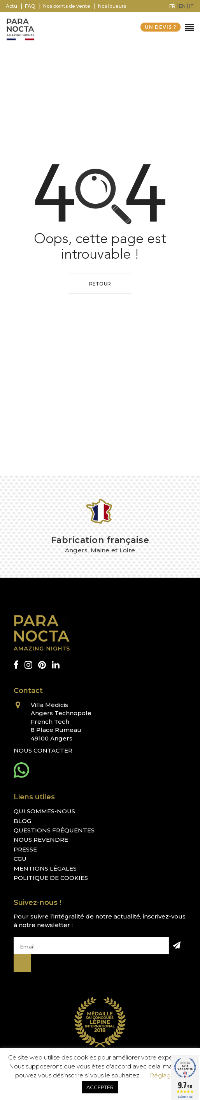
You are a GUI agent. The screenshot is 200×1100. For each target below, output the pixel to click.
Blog (22, 821)
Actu (11, 6)
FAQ (30, 6)
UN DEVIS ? (160, 27)
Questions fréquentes (54, 830)
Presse (25, 849)
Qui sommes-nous (44, 811)
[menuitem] (172, 6)
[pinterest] (42, 665)
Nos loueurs (112, 6)
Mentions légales (45, 868)
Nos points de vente (66, 6)
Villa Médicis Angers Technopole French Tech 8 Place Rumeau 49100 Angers (61, 721)
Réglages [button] (163, 1075)
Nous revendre (41, 839)
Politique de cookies (51, 877)
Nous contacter (43, 750)
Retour (100, 284)
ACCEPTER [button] (100, 1087)
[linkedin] (56, 665)
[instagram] (28, 665)
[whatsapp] (21, 770)
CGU (20, 858)
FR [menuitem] (172, 6)
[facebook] (16, 665)
